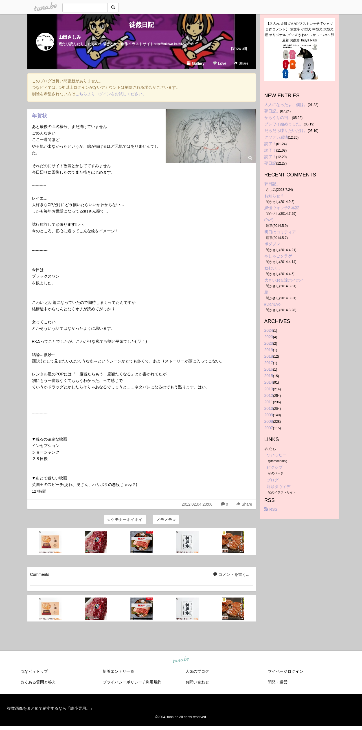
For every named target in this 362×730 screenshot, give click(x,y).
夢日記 (270, 163)
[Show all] (239, 48)
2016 (268, 369)
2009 (268, 415)
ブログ (272, 480)
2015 (268, 375)
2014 (268, 382)
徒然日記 (141, 24)
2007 (268, 428)
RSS (271, 509)
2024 (268, 330)
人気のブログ (197, 671)
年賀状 (39, 116)
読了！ (270, 143)
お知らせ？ (274, 196)
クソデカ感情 (276, 137)
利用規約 (153, 682)
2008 (268, 421)
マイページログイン (285, 671)
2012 (268, 395)
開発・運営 (278, 682)
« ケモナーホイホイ (124, 519)
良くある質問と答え (38, 682)
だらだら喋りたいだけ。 (286, 130)
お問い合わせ (197, 682)
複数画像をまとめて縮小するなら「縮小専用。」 (50, 708)
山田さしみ (69, 37)
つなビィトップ (34, 671)
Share (241, 63)
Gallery (195, 63)
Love (219, 63)
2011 (268, 402)
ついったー (276, 455)
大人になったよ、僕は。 (286, 104)
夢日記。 (272, 111)
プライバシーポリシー (122, 682)
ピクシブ (274, 467)
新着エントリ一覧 (118, 671)
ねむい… (272, 268)
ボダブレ (272, 244)
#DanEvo (272, 304)
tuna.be (181, 660)
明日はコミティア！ (282, 232)
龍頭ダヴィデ (278, 486)
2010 (268, 408)
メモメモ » (165, 519)
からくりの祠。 (278, 117)
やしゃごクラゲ (278, 256)
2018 (268, 356)
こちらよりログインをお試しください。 (110, 94)
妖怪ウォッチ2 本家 (281, 207)
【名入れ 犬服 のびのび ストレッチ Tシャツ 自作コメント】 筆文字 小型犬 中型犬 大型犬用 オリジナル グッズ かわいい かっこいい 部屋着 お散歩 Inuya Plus (299, 32)
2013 (268, 389)
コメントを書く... (231, 574)
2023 (268, 337)
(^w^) (269, 220)
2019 (268, 350)
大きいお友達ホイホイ (284, 280)
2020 (268, 343)
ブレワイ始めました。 (284, 124)
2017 (268, 362)
